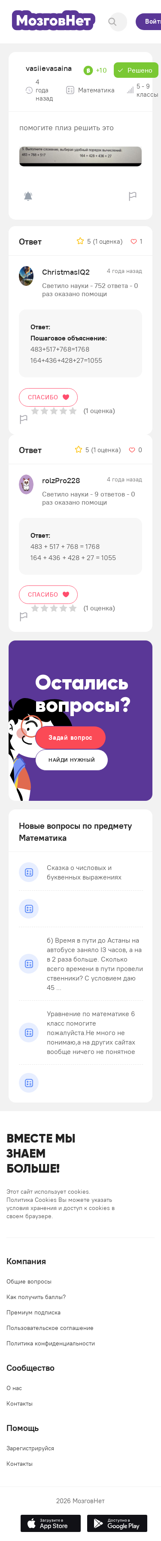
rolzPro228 (61, 480)
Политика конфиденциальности (50, 1343)
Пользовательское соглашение (50, 1328)
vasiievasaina (49, 68)
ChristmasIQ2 (66, 272)
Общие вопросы (29, 1281)
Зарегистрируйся (30, 1448)
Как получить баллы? (36, 1297)
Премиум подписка (33, 1312)
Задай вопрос (71, 737)
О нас (14, 1388)
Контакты (19, 1403)
